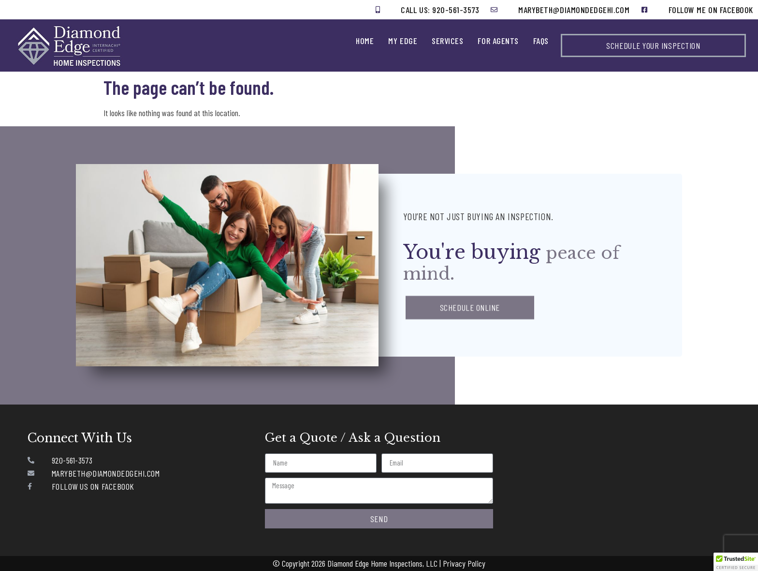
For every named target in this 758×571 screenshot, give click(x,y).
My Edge (402, 40)
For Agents (498, 40)
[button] (736, 562)
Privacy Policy (464, 563)
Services (447, 40)
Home (365, 40)
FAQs (541, 40)
